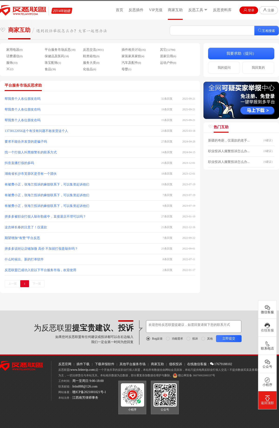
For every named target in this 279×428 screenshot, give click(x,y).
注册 (268, 10)
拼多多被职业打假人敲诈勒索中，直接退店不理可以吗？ (45, 216)
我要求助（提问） (241, 53)
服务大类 (91, 62)
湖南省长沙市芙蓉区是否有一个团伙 (31, 173)
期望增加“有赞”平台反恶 (22, 238)
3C (9, 69)
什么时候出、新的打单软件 (24, 259)
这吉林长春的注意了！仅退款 (26, 227)
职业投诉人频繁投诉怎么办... (229, 151)
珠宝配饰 (53, 62)
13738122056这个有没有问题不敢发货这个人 (36, 131)
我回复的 (258, 67)
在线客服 (267, 327)
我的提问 (224, 67)
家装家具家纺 (133, 56)
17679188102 (221, 364)
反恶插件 (136, 10)
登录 (248, 10)
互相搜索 (266, 31)
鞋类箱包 (91, 56)
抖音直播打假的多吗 (19, 163)
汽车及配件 (131, 62)
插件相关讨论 (134, 49)
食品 (50, 69)
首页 (119, 10)
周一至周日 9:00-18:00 (88, 381)
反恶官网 (64, 364)
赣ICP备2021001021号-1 (89, 392)
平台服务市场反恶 (60, 49)
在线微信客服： (198, 364)
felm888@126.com (84, 386)
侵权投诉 (175, 364)
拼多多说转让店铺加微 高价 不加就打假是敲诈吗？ (41, 248)
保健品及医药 (57, 56)
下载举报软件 (104, 364)
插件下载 (83, 364)
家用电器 (14, 49)
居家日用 (168, 56)
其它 (167, 49)
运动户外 (168, 62)
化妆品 (89, 69)
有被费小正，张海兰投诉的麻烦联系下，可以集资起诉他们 (47, 184)
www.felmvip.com (82, 369)
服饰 (11, 62)
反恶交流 (93, 49)
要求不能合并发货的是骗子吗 (26, 141)
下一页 (37, 283)
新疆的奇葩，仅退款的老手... (229, 140)
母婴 (126, 69)
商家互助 (175, 10)
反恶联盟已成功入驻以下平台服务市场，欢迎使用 (40, 270)
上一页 (12, 283)
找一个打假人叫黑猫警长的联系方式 (31, 152)
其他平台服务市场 (133, 364)
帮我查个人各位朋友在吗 (22, 99)
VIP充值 (156, 10)
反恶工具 (198, 10)
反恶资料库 (222, 10)
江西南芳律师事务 (85, 397)
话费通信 (14, 56)
